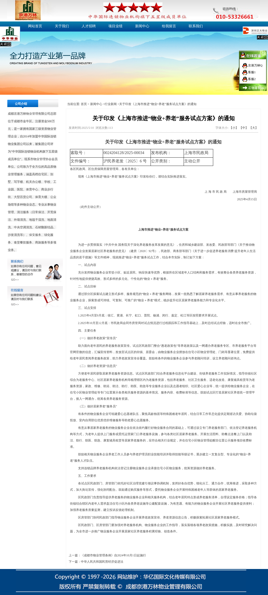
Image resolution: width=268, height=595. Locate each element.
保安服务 (35, 235)
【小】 (233, 128)
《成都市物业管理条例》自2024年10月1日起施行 (113, 555)
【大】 (253, 128)
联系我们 (196, 26)
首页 (84, 104)
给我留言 (169, 26)
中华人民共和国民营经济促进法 (102, 561)
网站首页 (35, 26)
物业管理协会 (42, 159)
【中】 (243, 128)
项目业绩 (115, 26)
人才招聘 (89, 26)
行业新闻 (111, 104)
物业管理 (32, 113)
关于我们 (62, 26)
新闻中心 (142, 26)
